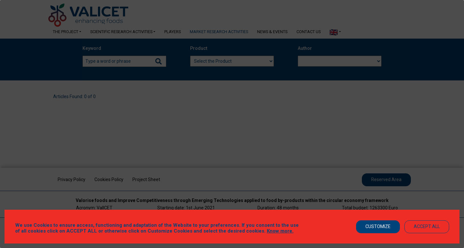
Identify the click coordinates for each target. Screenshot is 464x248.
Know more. (280, 231)
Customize (378, 226)
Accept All (427, 226)
